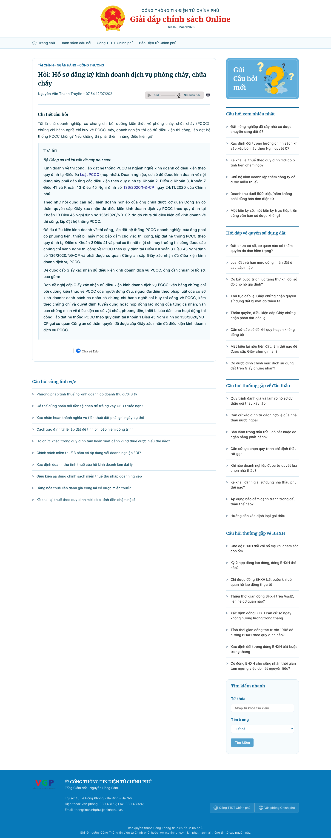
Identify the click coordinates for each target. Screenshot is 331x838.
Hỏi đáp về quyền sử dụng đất (255, 233)
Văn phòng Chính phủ (277, 807)
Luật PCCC (89, 174)
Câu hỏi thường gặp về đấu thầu (258, 385)
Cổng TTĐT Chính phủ (115, 43)
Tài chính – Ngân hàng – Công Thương (71, 65)
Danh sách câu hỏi (75, 43)
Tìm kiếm (242, 742)
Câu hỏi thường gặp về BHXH (255, 533)
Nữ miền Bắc (192, 95)
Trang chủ (43, 43)
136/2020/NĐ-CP (138, 187)
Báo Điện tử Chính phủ (157, 43)
